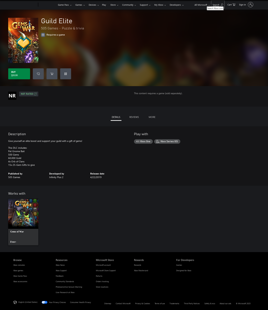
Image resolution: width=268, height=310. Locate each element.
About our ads (225, 303)
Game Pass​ (63, 4)
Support (144, 4)
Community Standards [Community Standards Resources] (65, 281)
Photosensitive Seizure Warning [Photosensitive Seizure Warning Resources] (69, 287)
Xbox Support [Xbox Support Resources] (61, 270)
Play (104, 4)
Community (127, 4)
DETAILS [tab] (116, 117)
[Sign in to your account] (246, 5)
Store (113, 4)
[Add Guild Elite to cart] (51, 73)
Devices (92, 4)
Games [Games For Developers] (179, 265)
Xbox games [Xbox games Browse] (18, 270)
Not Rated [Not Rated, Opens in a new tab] (29, 94)
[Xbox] (47, 4)
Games (78, 4)
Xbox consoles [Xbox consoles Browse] (19, 265)
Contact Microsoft (123, 303)
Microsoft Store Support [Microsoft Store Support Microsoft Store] (106, 270)
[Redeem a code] (65, 73)
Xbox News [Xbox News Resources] (60, 265)
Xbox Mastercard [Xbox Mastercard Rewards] (141, 270)
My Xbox (158, 4)
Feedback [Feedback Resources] (59, 276)
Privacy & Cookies (142, 303)
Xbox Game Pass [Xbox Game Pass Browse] (20, 276)
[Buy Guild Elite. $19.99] (19, 73)
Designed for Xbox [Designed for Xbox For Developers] (183, 270)
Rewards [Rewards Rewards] (137, 265)
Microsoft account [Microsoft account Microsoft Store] (103, 265)
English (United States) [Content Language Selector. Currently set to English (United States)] (27, 302)
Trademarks (174, 303)
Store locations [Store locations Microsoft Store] (102, 287)
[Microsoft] (25, 4)
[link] (23, 222)
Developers (175, 4)
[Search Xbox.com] (218, 4)
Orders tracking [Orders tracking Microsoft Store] (102, 281)
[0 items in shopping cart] (231, 4)
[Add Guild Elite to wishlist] (38, 73)
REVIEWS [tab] (134, 117)
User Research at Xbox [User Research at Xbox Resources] (65, 292)
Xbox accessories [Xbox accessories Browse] (20, 281)
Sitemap (107, 303)
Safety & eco (209, 303)
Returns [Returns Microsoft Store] (99, 276)
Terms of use (160, 303)
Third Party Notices (192, 303)
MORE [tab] (152, 117)
